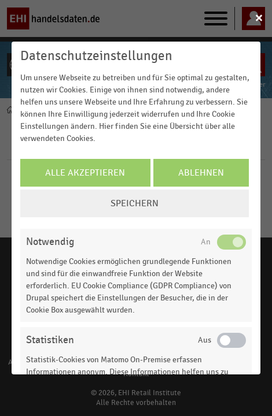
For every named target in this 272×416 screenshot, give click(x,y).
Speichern (135, 203)
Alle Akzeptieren (85, 173)
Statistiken (50, 340)
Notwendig (50, 242)
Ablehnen (201, 173)
